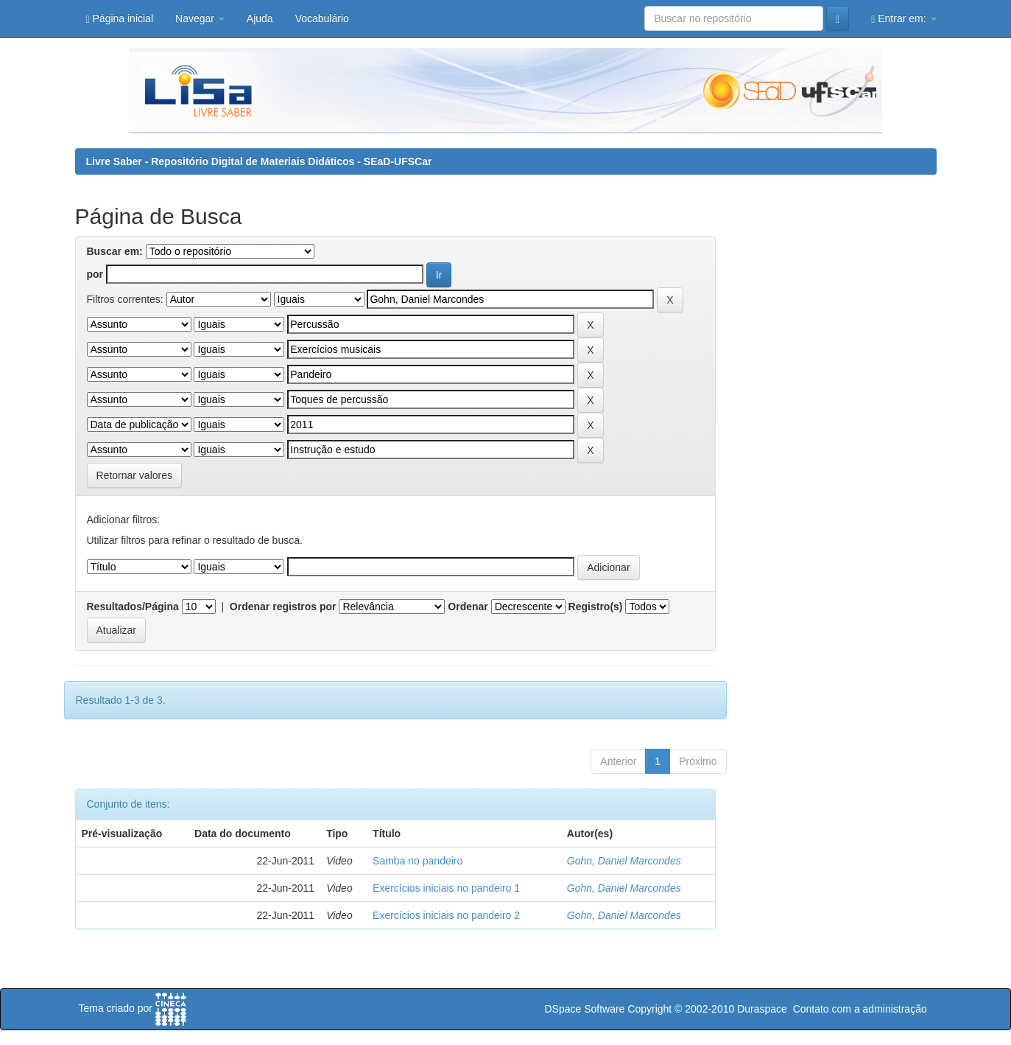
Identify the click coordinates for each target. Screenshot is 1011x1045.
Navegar (200, 18)
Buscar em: (115, 251)
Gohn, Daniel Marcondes (624, 861)
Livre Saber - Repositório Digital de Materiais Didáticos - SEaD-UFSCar (259, 161)
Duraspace (762, 1009)
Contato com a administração (860, 1009)
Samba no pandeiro (417, 861)
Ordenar (467, 606)
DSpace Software (584, 1009)
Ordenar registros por (283, 606)
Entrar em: (903, 19)
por (95, 274)
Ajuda (260, 18)
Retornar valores (134, 475)
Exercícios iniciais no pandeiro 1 (446, 888)
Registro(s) (595, 606)
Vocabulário (322, 18)
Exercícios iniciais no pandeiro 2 (446, 915)
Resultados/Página (133, 606)
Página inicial (120, 19)
